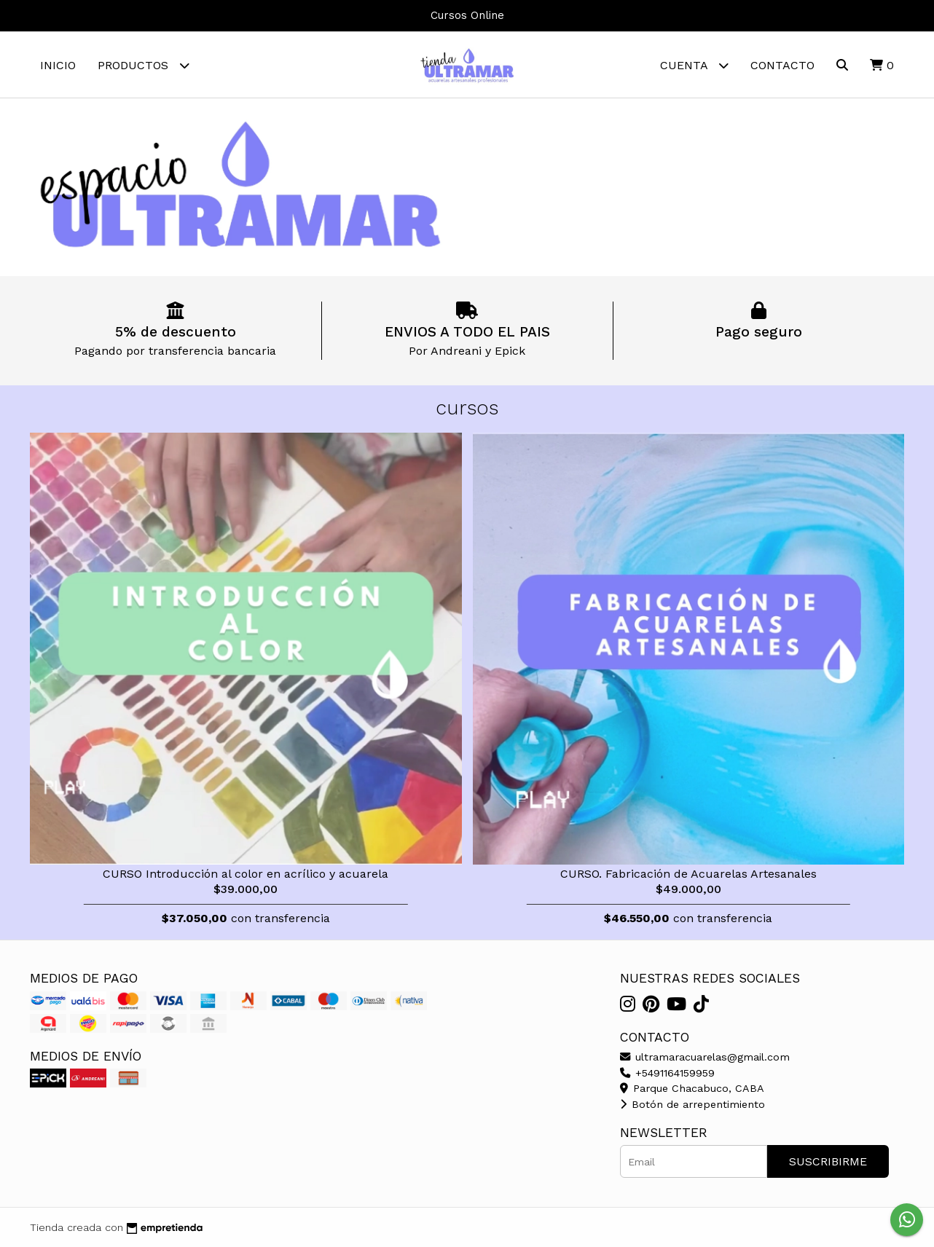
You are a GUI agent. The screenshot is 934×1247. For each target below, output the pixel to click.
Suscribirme (828, 1161)
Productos (143, 65)
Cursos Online (467, 15)
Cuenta (694, 65)
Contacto (782, 65)
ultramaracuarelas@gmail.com (705, 1057)
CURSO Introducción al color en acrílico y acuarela (245, 874)
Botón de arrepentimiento (692, 1104)
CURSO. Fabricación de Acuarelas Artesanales (688, 874)
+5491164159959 (667, 1073)
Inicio (58, 65)
